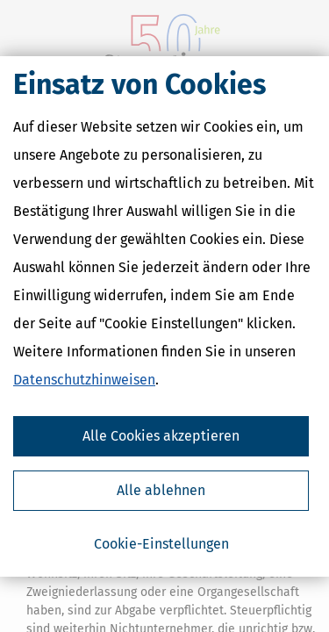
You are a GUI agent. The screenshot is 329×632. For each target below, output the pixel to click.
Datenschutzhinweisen (84, 379)
